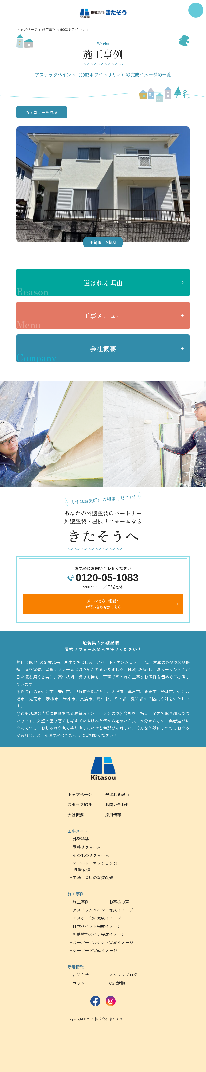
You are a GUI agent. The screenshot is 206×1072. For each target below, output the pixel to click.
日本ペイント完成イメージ (97, 926)
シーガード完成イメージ (95, 950)
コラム (79, 983)
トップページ (27, 29)
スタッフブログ (123, 975)
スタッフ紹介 (80, 804)
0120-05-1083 (106, 577)
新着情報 (76, 967)
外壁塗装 (81, 839)
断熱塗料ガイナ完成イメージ (99, 934)
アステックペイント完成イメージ (103, 910)
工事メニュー (69, 320)
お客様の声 (119, 902)
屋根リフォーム (87, 847)
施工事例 (49, 29)
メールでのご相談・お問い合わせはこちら (103, 604)
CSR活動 (117, 983)
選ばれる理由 (69, 287)
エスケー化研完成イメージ (97, 918)
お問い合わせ (117, 804)
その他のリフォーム (91, 855)
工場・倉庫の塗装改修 (93, 877)
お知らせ (81, 975)
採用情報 (113, 815)
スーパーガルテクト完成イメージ (103, 942)
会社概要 (66, 353)
